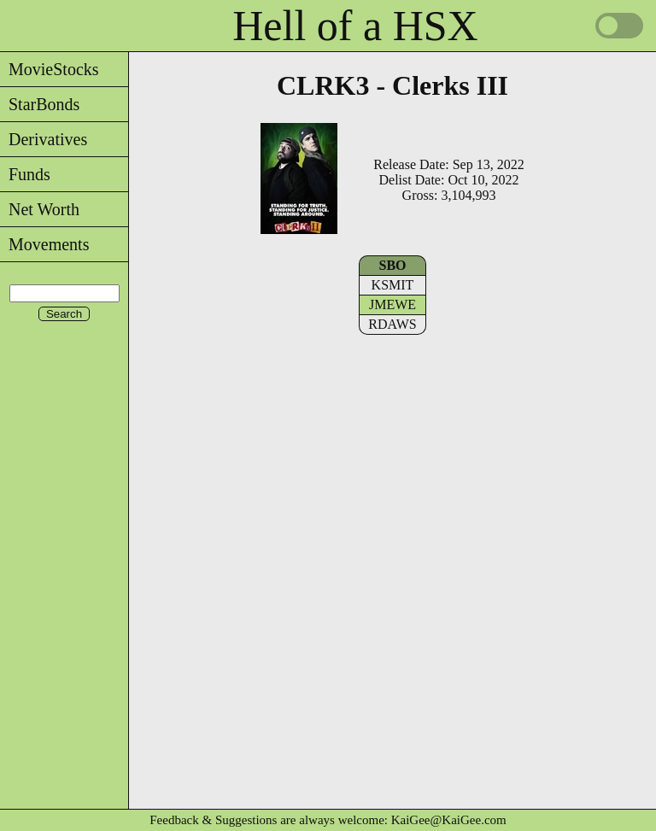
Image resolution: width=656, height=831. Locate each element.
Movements (44, 244)
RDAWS (392, 324)
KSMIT (393, 285)
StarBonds (39, 104)
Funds (25, 174)
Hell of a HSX (354, 26)
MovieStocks (49, 69)
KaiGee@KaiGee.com (449, 820)
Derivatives (43, 139)
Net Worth (39, 209)
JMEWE (392, 304)
